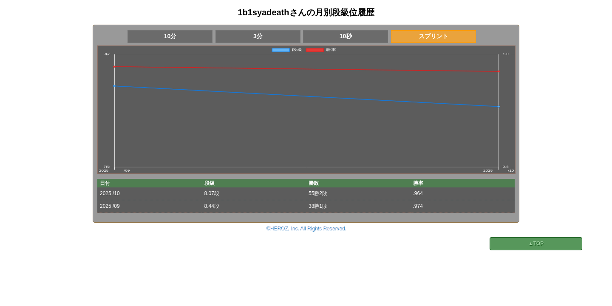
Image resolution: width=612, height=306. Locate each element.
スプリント (433, 36)
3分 (258, 36)
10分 (170, 36)
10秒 (346, 36)
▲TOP (536, 243)
